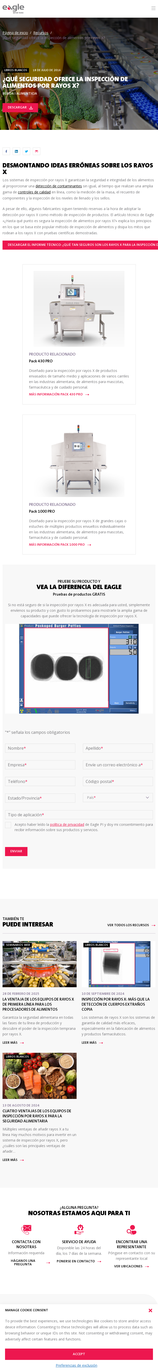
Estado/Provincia (25, 798)
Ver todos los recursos (131, 925)
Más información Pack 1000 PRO (60, 545)
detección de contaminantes (59, 186)
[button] (150, 1310)
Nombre (17, 748)
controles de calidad (34, 192)
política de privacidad (67, 824)
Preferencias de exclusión (76, 1365)
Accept (79, 1354)
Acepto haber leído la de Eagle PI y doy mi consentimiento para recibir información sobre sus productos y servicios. (84, 827)
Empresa (17, 765)
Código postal (100, 781)
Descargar (20, 107)
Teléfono (17, 781)
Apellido (94, 748)
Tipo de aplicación (26, 814)
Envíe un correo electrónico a (114, 765)
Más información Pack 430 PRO (59, 394)
